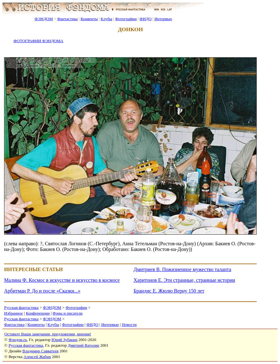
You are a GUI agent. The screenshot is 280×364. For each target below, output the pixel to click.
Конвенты (89, 18)
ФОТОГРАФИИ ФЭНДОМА (38, 40)
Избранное (13, 313)
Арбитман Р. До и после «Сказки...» (42, 290)
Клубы (106, 18)
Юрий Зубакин (64, 339)
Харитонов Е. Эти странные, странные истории (184, 280)
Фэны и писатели (68, 313)
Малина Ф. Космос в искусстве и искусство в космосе (62, 280)
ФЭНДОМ (44, 18)
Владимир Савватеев (40, 351)
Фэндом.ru (18, 339)
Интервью (163, 18)
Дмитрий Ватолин (83, 345)
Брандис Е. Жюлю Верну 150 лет (169, 290)
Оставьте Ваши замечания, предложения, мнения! (47, 334)
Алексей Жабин (37, 356)
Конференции (38, 313)
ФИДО (145, 18)
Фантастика (67, 18)
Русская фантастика (21, 307)
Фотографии (126, 18)
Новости (129, 324)
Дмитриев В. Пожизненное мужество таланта (182, 269)
